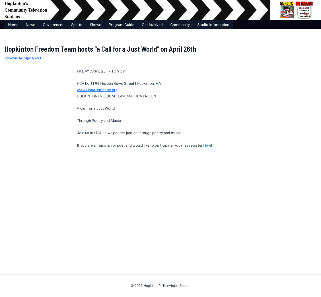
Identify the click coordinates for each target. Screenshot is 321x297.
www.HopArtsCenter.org (97, 90)
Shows (95, 24)
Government (53, 24)
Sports (76, 24)
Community (180, 24)
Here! (207, 145)
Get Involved (152, 24)
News (30, 24)
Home (13, 24)
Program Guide (121, 24)
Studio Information (213, 24)
